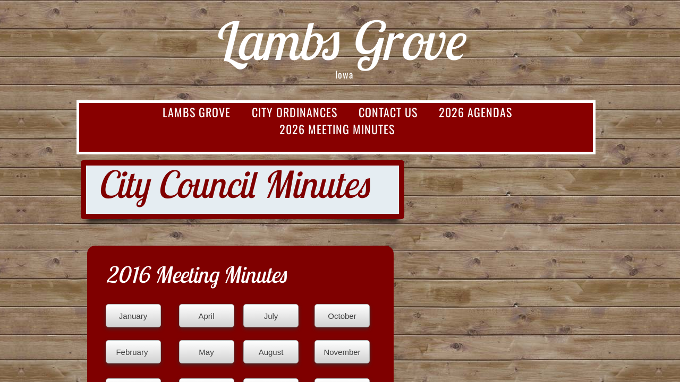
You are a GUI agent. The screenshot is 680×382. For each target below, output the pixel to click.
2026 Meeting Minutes (337, 128)
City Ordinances (294, 111)
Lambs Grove (197, 111)
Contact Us (388, 111)
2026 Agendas (475, 111)
